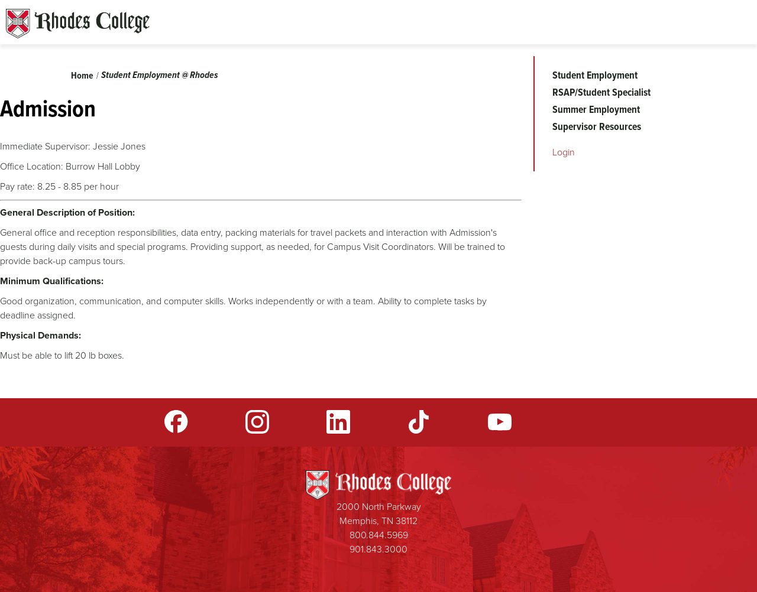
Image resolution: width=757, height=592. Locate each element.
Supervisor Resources (596, 126)
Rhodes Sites (78, 23)
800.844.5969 (379, 535)
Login (563, 152)
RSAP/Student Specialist (601, 92)
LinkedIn (338, 422)
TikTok (419, 422)
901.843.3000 (378, 549)
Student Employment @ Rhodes (159, 75)
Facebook (176, 422)
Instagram (257, 422)
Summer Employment (596, 109)
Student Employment (595, 75)
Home (82, 75)
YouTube (500, 422)
